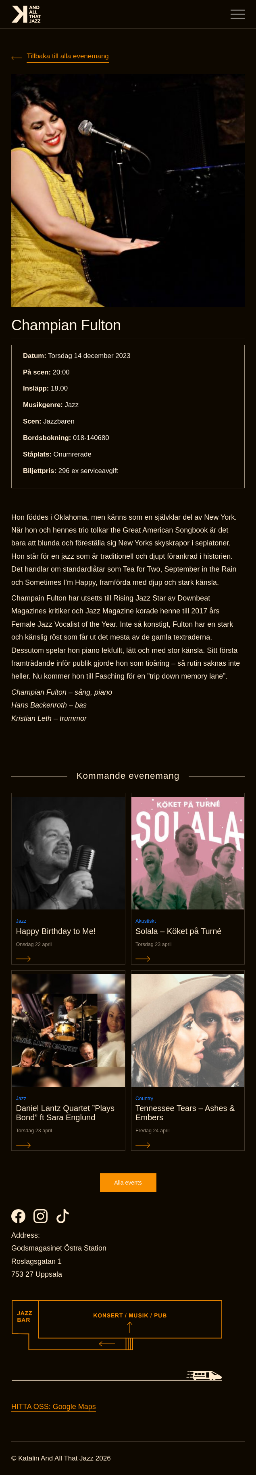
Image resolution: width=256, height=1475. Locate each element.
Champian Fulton (66, 325)
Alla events (128, 1182)
